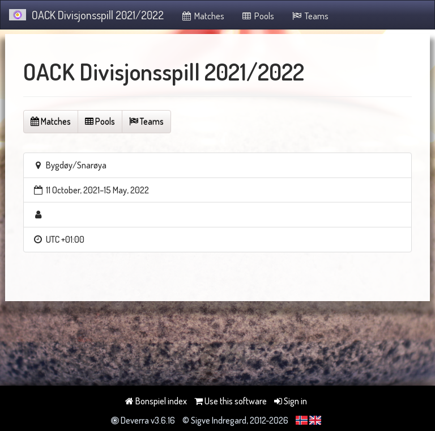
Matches (202, 16)
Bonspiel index (156, 401)
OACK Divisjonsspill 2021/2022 (86, 14)
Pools (258, 16)
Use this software (230, 401)
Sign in (290, 401)
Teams (310, 16)
